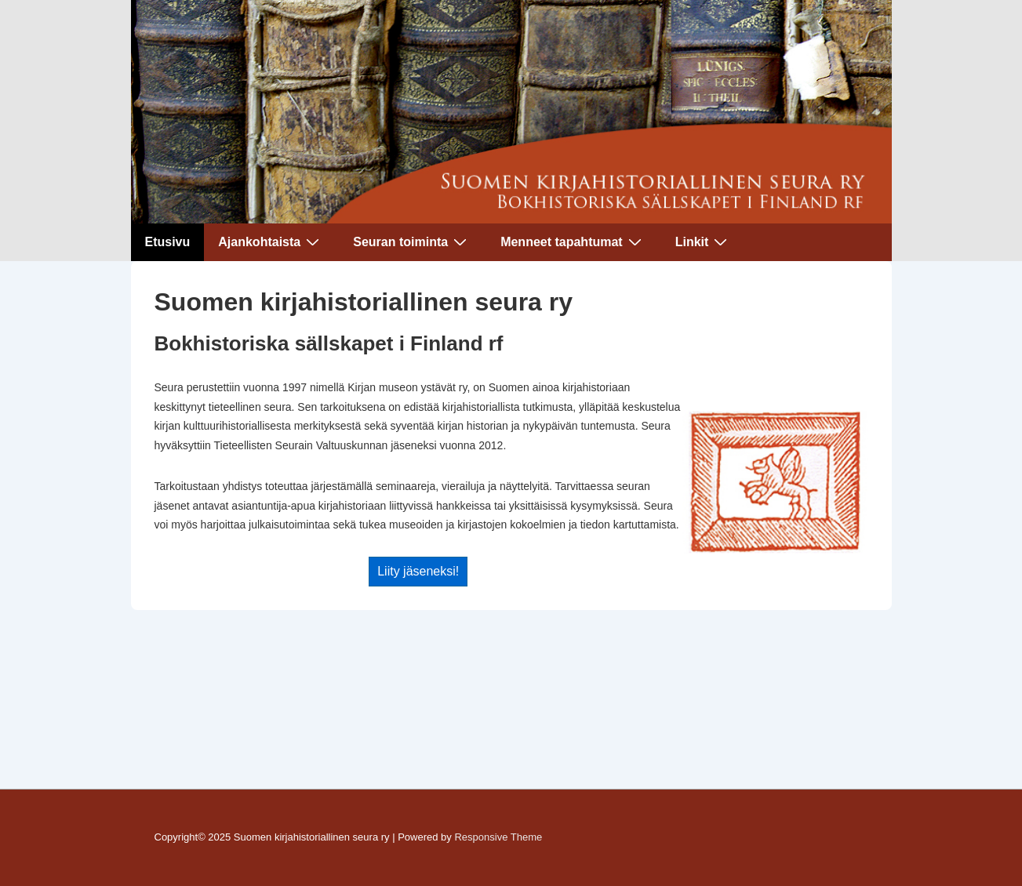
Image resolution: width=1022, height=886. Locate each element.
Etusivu (168, 242)
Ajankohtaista (270, 241)
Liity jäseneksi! (418, 571)
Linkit (703, 241)
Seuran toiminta (412, 241)
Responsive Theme (498, 837)
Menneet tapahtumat (573, 241)
